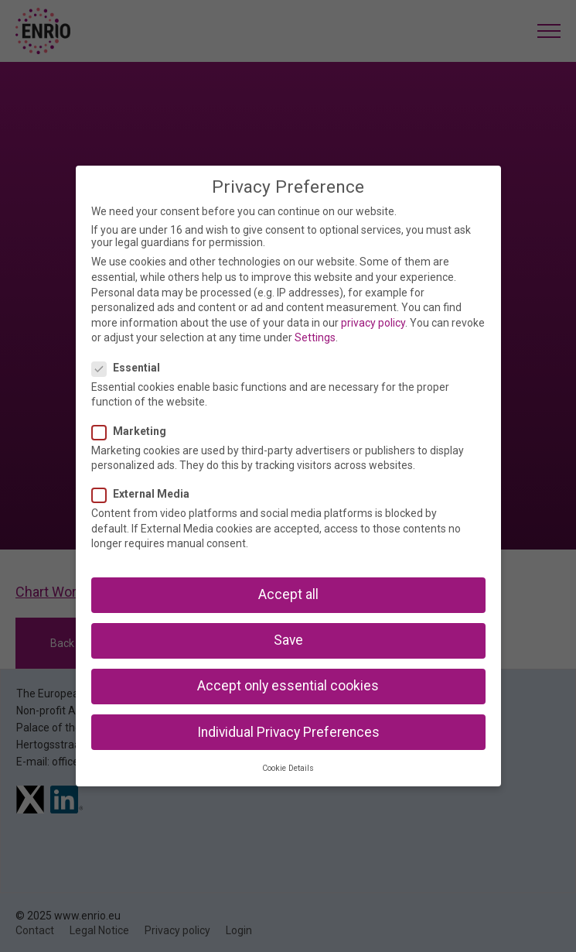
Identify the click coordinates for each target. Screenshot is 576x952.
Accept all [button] (288, 594)
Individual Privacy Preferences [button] (288, 732)
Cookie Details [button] (288, 768)
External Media (145, 494)
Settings (315, 337)
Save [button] (288, 640)
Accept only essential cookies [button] (288, 685)
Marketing (133, 431)
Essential (130, 367)
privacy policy (373, 323)
